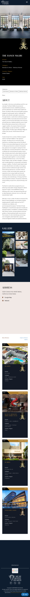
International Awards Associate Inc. (18, 592)
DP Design (7, 462)
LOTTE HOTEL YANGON (10, 510)
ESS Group (7, 366)
